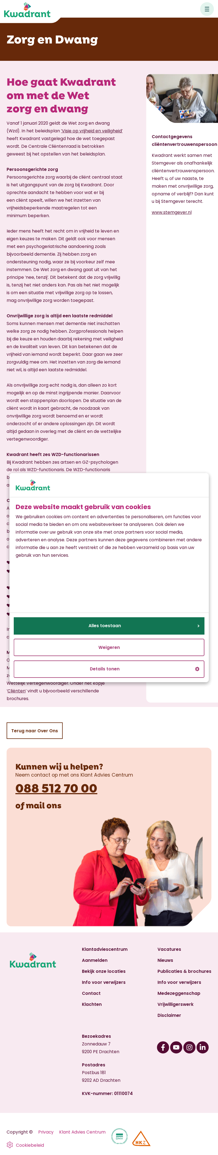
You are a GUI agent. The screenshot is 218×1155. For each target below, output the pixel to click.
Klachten (92, 1004)
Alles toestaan (144, 626)
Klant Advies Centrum (82, 1132)
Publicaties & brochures (184, 971)
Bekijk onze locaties (104, 971)
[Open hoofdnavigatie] (207, 9)
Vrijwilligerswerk (176, 1004)
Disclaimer (169, 1015)
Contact (91, 993)
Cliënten (16, 691)
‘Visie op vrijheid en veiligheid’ (92, 131)
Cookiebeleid (30, 1145)
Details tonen (145, 669)
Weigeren (109, 647)
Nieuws (165, 960)
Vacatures (169, 949)
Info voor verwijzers (104, 982)
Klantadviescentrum (105, 949)
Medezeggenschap (179, 993)
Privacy (46, 1132)
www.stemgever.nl (172, 212)
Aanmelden (94, 960)
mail (35, 805)
